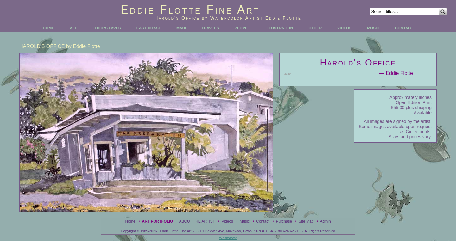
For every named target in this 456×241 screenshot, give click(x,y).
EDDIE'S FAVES (106, 28)
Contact (262, 221)
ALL (73, 28)
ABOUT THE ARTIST (197, 221)
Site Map (306, 221)
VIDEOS (344, 28)
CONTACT (404, 28)
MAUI (181, 28)
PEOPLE (242, 28)
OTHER (315, 28)
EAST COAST (148, 28)
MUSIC (373, 28)
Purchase (284, 221)
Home (130, 221)
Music (245, 221)
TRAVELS (210, 28)
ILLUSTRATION (279, 28)
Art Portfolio (157, 221)
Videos (227, 221)
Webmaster (228, 238)
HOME (48, 28)
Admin (325, 221)
